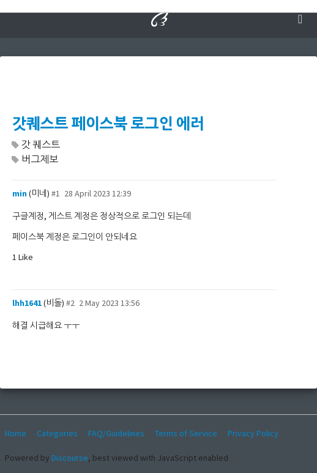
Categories (57, 433)
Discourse (69, 457)
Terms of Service (186, 433)
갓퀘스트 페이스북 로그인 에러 (108, 123)
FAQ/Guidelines (116, 433)
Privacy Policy (253, 433)
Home (15, 433)
